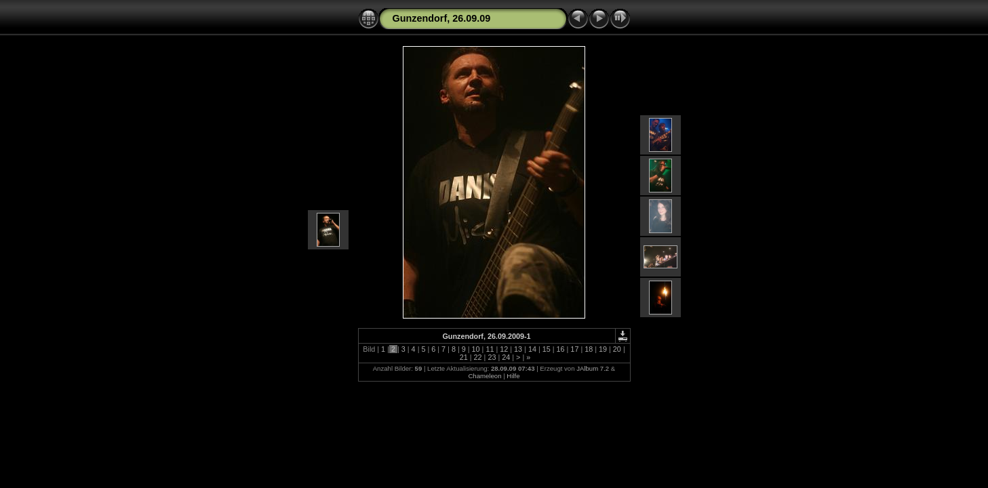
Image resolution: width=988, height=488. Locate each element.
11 (489, 349)
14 (532, 349)
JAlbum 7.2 (592, 368)
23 (492, 357)
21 (464, 357)
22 (478, 357)
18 (588, 349)
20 (617, 349)
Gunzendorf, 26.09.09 (442, 18)
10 (476, 349)
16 (561, 349)
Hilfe (513, 376)
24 (506, 357)
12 (504, 349)
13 (518, 349)
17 (574, 349)
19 (603, 349)
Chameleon (484, 376)
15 (546, 349)
